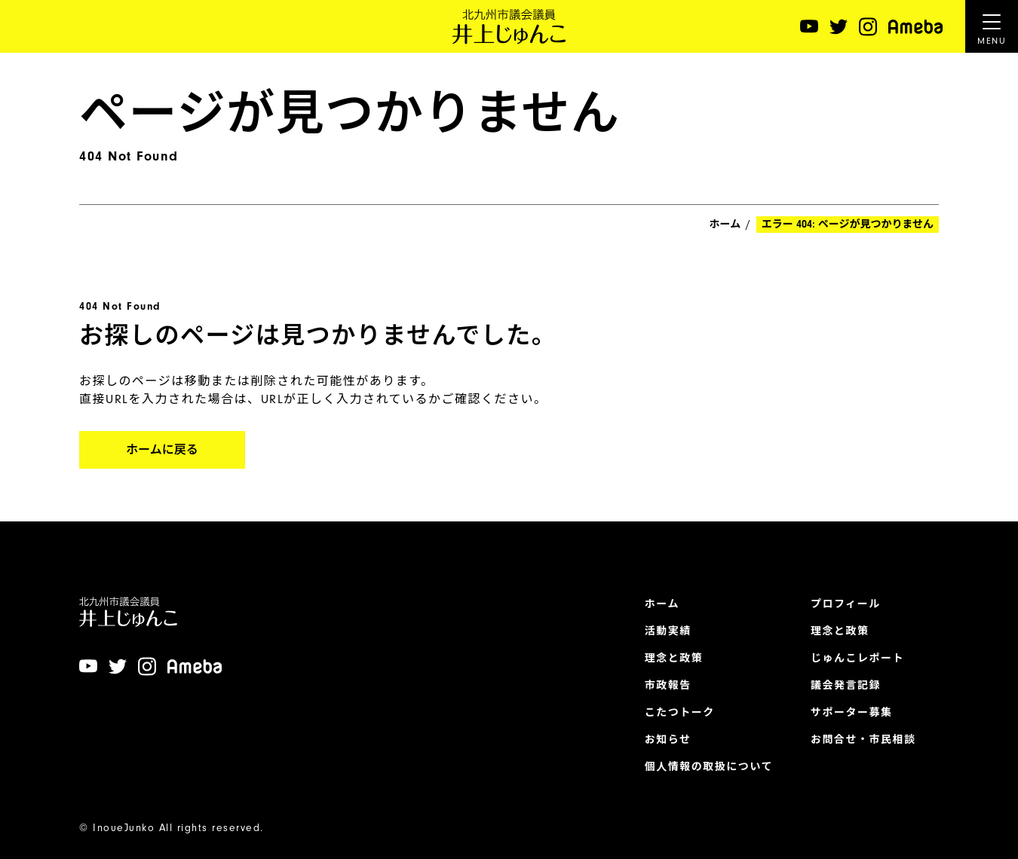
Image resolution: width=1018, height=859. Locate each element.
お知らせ (668, 740)
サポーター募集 (852, 713)
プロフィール (846, 604)
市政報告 (668, 686)
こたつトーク (680, 713)
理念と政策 (674, 659)
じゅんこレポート (857, 659)
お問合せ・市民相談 (863, 740)
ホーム (725, 225)
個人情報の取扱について (709, 767)
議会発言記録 (846, 686)
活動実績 (668, 631)
